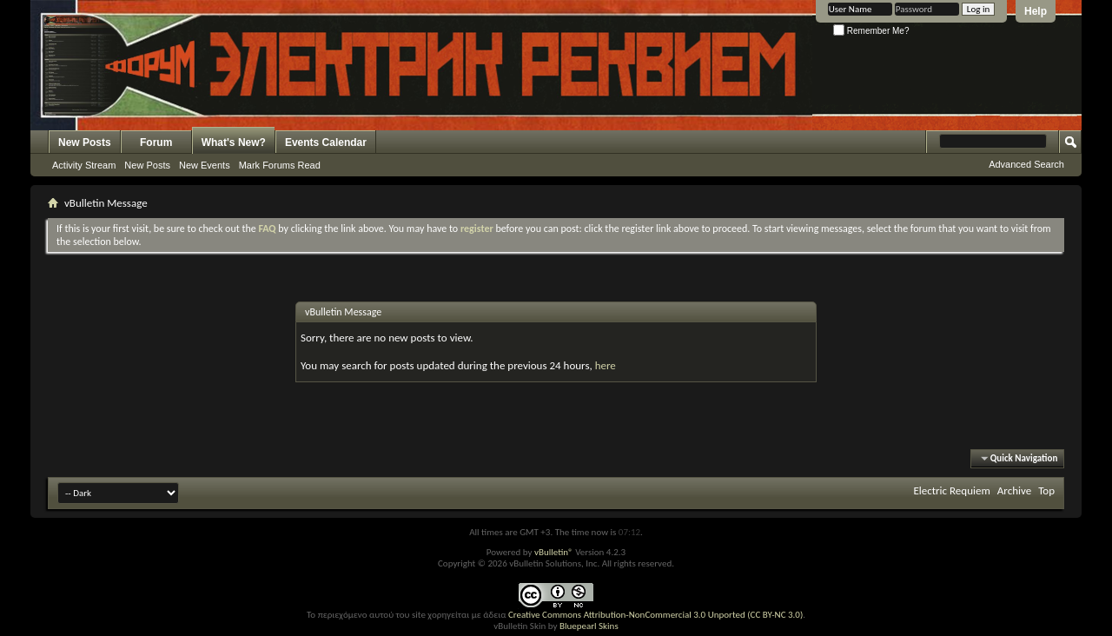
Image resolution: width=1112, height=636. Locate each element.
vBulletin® (553, 552)
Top (1046, 490)
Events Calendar (326, 142)
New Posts (84, 142)
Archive (1014, 490)
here (605, 365)
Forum (156, 142)
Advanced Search (1026, 164)
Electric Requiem (951, 490)
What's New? (234, 142)
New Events (204, 165)
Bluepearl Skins (589, 626)
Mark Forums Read (280, 165)
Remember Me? (871, 31)
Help (1035, 11)
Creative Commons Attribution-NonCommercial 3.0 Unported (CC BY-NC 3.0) (655, 614)
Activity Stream (84, 165)
